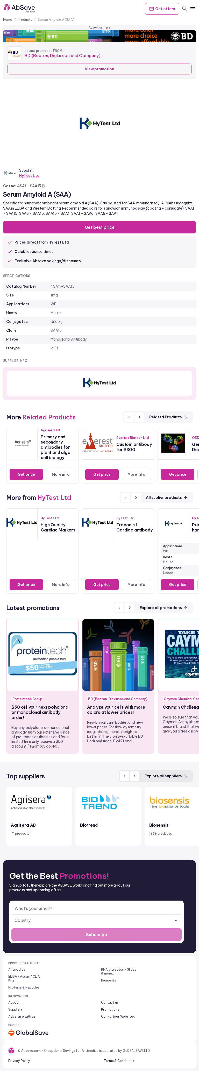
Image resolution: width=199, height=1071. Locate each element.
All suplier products (167, 497)
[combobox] (96, 920)
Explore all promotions (164, 607)
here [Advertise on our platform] (107, 27)
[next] (139, 417)
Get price (26, 474)
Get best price (100, 227)
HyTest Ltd (29, 175)
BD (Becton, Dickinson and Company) (63, 55)
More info (61, 474)
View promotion (99, 69)
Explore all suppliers (166, 776)
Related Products (168, 417)
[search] (184, 9)
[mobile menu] (193, 9)
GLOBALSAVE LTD (136, 1051)
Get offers (162, 8)
